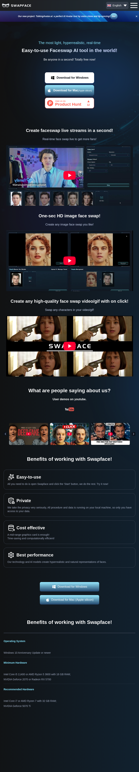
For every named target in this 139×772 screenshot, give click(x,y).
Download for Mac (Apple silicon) (69, 600)
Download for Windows (69, 78)
